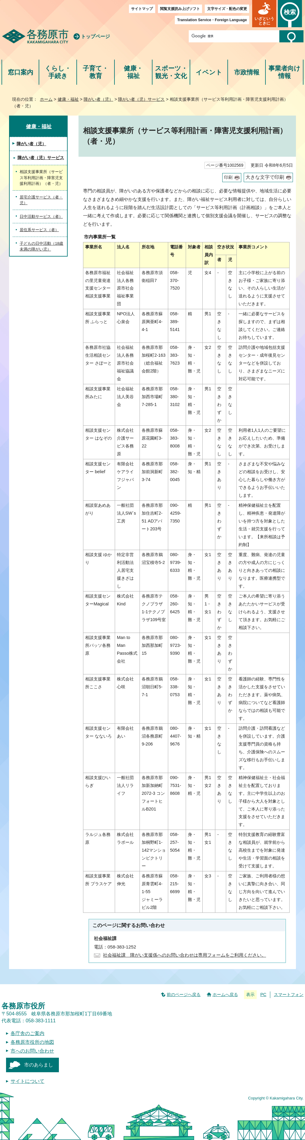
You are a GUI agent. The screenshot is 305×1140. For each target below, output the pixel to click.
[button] (264, 13)
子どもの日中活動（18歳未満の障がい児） (41, 246)
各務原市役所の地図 (32, 1042)
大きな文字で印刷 (265, 177)
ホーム (46, 99)
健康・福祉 (133, 72)
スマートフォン (288, 994)
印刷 (228, 177)
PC (263, 994)
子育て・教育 (95, 72)
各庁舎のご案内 (27, 1033)
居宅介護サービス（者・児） (41, 200)
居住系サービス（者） (39, 230)
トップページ (95, 36)
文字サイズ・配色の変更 (227, 9)
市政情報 (246, 72)
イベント (209, 72)
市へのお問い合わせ (32, 1050)
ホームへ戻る (225, 994)
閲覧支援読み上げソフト (180, 9)
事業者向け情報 (284, 72)
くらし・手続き (58, 72)
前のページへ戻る (184, 994)
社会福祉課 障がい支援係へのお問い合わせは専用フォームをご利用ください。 (184, 955)
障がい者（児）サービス (141, 99)
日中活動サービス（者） (41, 216)
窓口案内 (20, 72)
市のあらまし (38, 1064)
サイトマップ (142, 9)
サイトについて (27, 1081)
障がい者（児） (98, 99)
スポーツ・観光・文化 (171, 72)
